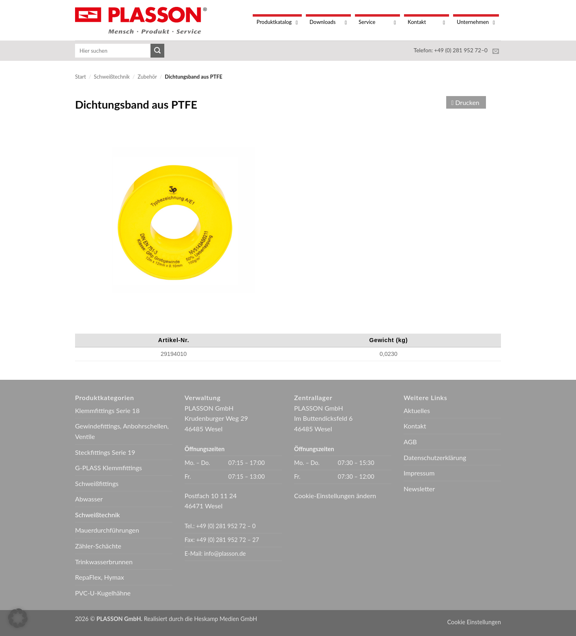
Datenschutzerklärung (435, 457)
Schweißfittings (96, 483)
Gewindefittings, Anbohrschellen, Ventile (122, 431)
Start (80, 76)
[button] (18, 618)
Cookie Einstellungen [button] (474, 622)
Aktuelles (417, 410)
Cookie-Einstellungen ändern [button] (335, 495)
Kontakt (415, 426)
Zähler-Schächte (98, 546)
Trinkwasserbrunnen (104, 561)
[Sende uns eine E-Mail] (495, 51)
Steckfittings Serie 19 (105, 452)
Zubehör (147, 76)
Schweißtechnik (111, 76)
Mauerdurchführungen (107, 530)
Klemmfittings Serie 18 (107, 410)
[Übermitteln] (157, 51)
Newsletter (419, 489)
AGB (410, 441)
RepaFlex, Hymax (99, 577)
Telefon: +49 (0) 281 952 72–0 (451, 50)
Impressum (419, 473)
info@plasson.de (225, 553)
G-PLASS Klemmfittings (108, 467)
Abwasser (89, 499)
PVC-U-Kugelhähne (103, 593)
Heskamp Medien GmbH (225, 618)
